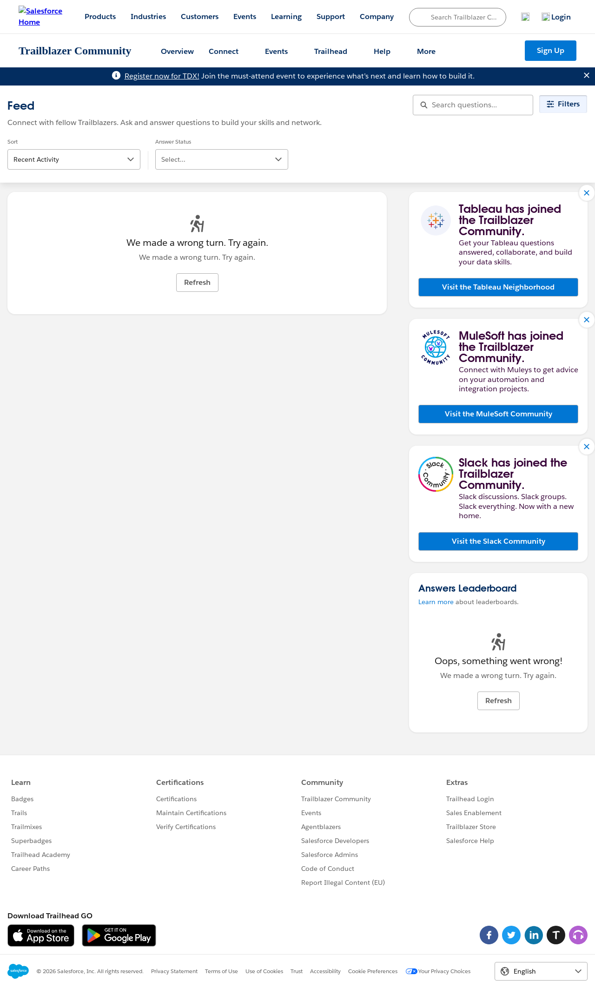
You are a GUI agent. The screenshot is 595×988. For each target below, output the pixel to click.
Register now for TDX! (162, 76)
